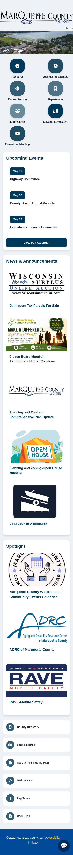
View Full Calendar (36, 242)
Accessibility (52, 837)
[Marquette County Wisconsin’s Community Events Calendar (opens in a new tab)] (36, 578)
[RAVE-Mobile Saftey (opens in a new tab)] (36, 686)
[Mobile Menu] (67, 28)
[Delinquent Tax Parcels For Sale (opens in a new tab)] (36, 289)
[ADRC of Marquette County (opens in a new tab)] (36, 634)
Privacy (34, 842)
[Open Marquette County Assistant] (64, 846)
